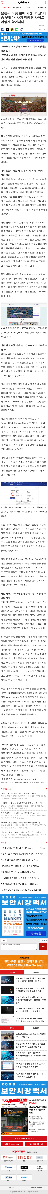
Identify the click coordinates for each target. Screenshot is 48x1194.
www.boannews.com (22, 782)
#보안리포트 (42, 8)
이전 (4, 940)
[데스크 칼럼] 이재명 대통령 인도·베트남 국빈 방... (23, 825)
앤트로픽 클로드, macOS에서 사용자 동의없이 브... (23, 834)
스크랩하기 (43, 940)
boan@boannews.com (24, 779)
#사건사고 (30, 8)
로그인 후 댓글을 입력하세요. (19, 946)
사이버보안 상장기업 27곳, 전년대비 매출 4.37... (23, 815)
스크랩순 (36, 1028)
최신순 (36, 972)
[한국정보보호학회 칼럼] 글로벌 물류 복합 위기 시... (24, 805)
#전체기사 (6, 8)
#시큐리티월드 (18, 8)
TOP (4, 843)
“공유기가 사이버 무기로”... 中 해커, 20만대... (23, 796)
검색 (45, 3)
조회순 (12, 972)
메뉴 (2, 3)
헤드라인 (6, 789)
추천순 (12, 1028)
